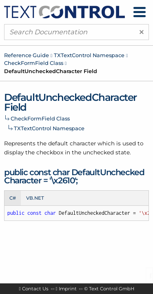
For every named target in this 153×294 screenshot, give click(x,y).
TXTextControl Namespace (89, 55)
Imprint (68, 289)
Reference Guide (26, 55)
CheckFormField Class (33, 63)
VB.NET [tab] (35, 198)
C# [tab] (12, 198)
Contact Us (35, 289)
